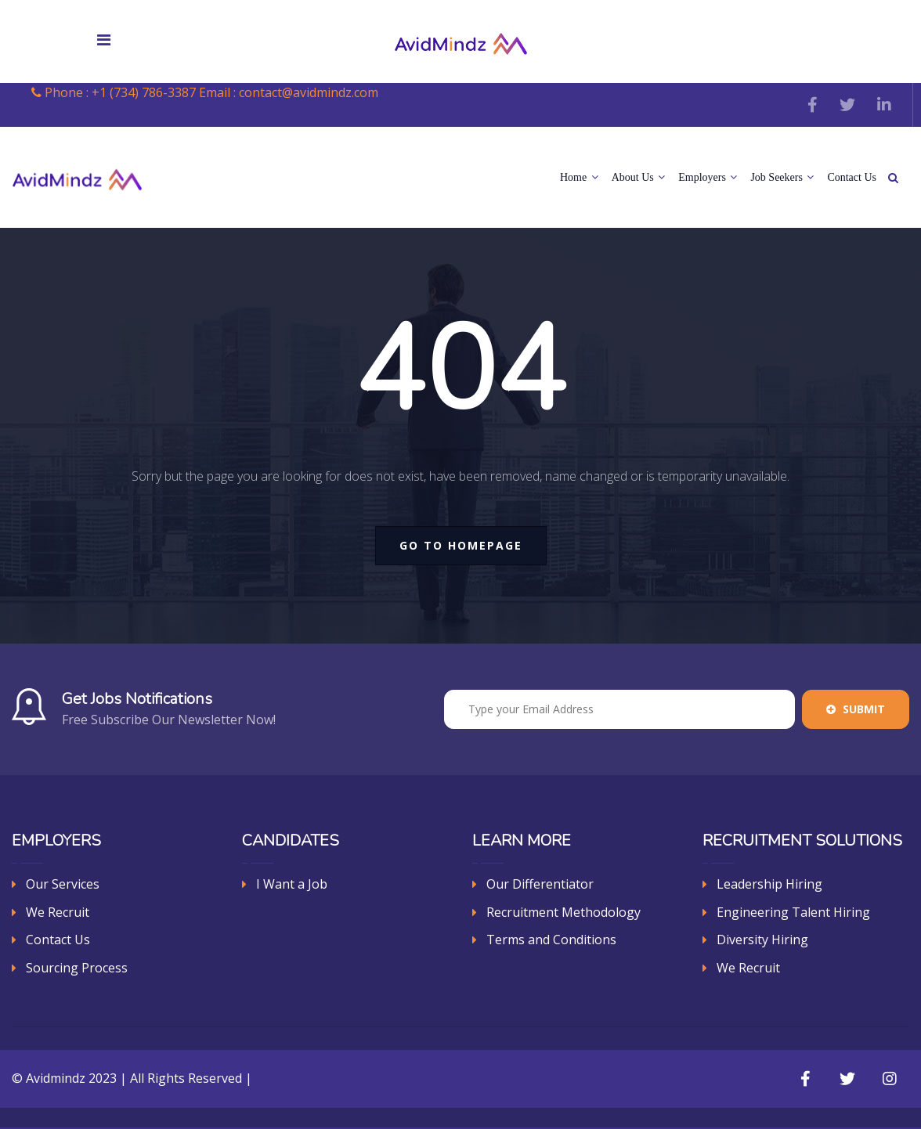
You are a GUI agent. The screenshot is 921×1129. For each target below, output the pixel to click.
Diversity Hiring (762, 939)
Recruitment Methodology (563, 912)
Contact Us (851, 177)
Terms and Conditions (551, 939)
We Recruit (57, 912)
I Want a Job (291, 884)
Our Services (62, 884)
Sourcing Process (77, 967)
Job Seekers (782, 177)
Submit (855, 709)
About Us (639, 177)
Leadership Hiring (769, 884)
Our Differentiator (540, 884)
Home (579, 177)
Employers (707, 177)
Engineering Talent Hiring (793, 912)
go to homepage (460, 545)
